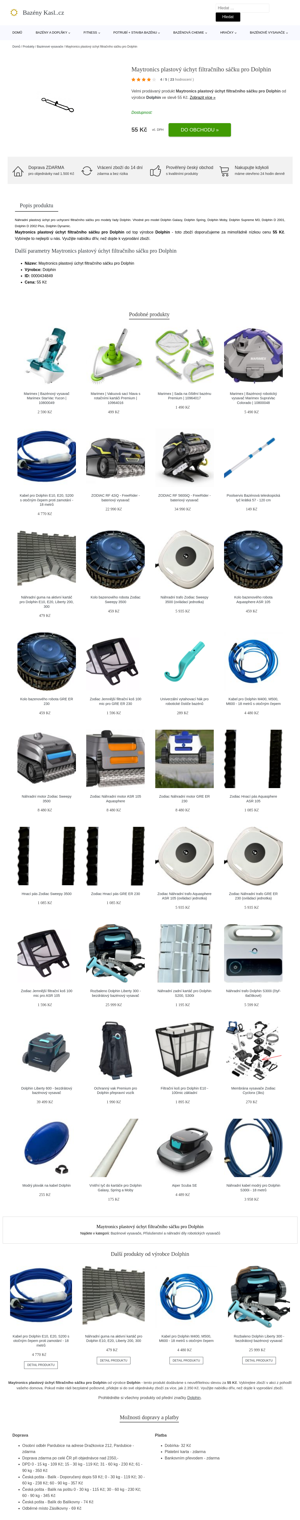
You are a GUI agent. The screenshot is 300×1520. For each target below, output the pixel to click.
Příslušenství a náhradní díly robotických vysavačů (181, 1233)
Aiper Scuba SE (184, 1185)
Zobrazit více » (202, 97)
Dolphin (153, 97)
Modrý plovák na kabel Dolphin (46, 1185)
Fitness (90, 32)
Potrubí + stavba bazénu (135, 32)
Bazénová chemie (188, 32)
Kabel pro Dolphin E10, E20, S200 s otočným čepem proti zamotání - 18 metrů (46, 500)
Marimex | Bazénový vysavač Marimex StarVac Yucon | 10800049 (47, 398)
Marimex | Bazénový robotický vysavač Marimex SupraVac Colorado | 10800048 (253, 398)
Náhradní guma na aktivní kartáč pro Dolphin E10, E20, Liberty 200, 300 (47, 601)
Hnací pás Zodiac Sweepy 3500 (46, 894)
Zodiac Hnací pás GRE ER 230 (115, 894)
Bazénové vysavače (267, 32)
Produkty (28, 46)
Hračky (226, 32)
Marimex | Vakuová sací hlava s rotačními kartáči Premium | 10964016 (115, 398)
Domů (17, 32)
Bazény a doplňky (51, 32)
